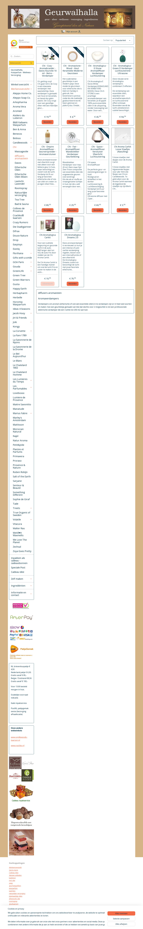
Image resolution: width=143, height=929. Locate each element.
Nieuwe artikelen (15, 875)
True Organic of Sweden (21, 514)
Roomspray (21, 188)
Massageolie (21, 151)
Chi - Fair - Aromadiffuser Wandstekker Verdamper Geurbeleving (73, 151)
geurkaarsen (13, 904)
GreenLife (22, 271)
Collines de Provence (22, 210)
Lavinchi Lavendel (19, 182)
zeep (11, 883)
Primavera (18, 456)
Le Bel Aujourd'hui (19, 355)
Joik (22, 322)
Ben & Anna (19, 129)
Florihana (22, 253)
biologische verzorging (17, 912)
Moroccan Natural (18, 430)
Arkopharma (20, 102)
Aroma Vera (19, 106)
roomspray (13, 901)
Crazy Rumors (20, 222)
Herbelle (17, 297)
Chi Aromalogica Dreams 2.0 (72, 236)
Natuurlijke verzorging (21, 194)
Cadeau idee (17, 571)
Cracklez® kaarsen (18, 216)
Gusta (16, 284)
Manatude (18, 408)
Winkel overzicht (21, 84)
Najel (15, 436)
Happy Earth (20, 288)
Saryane (17, 480)
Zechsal (17, 546)
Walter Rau (19, 528)
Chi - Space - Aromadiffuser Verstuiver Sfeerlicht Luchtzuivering (97, 151)
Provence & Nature (19, 466)
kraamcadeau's (14, 909)
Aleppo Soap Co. (22, 97)
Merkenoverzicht (21, 88)
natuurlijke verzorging (17, 893)
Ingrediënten (21, 585)
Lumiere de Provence (19, 399)
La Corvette (22, 330)
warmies (12, 891)
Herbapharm (20, 293)
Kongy (16, 326)
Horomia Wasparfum (19, 303)
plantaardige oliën (15, 896)
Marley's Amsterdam (19, 419)
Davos (18, 162)
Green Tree (19, 275)
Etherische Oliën (20, 168)
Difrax (16, 231)
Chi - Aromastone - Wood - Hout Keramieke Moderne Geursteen (73, 70)
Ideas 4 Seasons (21, 308)
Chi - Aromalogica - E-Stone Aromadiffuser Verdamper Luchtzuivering (97, 71)
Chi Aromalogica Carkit (47, 236)
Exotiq (16, 248)
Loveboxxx (18, 393)
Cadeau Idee (13, 873)
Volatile (22, 519)
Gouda (22, 266)
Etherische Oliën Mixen (21, 175)
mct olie (12, 880)
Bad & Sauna (22, 204)
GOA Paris (22, 262)
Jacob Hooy (22, 313)
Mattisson (18, 424)
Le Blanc (17, 360)
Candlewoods (22, 142)
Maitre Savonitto (22, 404)
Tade (15, 503)
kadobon (12, 878)
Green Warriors (21, 279)
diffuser (12, 914)
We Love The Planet (20, 541)
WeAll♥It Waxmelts (18, 534)
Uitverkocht (47, 283)
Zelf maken (21, 578)
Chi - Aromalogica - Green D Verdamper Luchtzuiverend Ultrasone (123, 70)
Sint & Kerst (13, 870)
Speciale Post (18, 567)
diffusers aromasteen (21, 157)
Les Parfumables (22, 387)
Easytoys (17, 244)
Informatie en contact (21, 594)
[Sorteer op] (123, 40)
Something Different (19, 493)
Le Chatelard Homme (20, 373)
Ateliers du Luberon (19, 117)
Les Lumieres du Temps (22, 380)
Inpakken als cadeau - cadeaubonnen (19, 560)
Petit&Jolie (18, 444)
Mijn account (73, 31)
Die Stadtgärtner (22, 226)
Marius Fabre (22, 413)
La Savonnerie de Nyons (22, 341)
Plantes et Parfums (18, 450)
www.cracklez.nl (17, 745)
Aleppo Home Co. (22, 93)
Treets (22, 508)
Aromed (17, 111)
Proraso (17, 460)
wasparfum (13, 888)
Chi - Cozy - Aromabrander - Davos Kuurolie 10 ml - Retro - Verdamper (48, 71)
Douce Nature (20, 235)
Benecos (17, 133)
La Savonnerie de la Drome (22, 348)
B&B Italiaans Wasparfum (20, 123)
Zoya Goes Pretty (22, 551)
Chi (22, 147)
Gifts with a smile (22, 257)
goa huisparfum (15, 886)
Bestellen (48, 122)
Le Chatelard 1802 (20, 366)
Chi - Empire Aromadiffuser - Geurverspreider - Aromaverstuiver (48, 150)
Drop (15, 240)
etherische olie (14, 899)
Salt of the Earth (22, 476)
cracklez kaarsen (15, 906)
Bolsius (22, 138)
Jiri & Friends (20, 317)
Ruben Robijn (20, 472)
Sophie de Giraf (21, 499)
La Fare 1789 (19, 335)
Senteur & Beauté (18, 486)
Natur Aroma (20, 440)
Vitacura (17, 523)
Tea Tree (19, 199)
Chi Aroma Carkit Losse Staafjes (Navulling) (122, 149)
